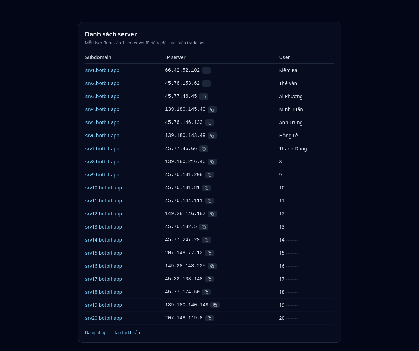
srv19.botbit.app (104, 305)
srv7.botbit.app (102, 148)
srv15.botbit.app (104, 252)
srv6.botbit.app (102, 135)
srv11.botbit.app (104, 200)
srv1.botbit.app (102, 70)
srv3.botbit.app (102, 96)
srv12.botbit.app (104, 213)
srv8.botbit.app (102, 161)
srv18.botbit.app (104, 292)
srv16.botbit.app (104, 265)
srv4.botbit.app (102, 109)
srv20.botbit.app (104, 318)
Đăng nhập (95, 333)
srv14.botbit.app (104, 239)
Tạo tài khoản (127, 333)
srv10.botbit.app (104, 187)
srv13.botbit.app (104, 226)
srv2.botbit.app (102, 83)
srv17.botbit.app (104, 279)
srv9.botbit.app (102, 174)
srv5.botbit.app (102, 122)
